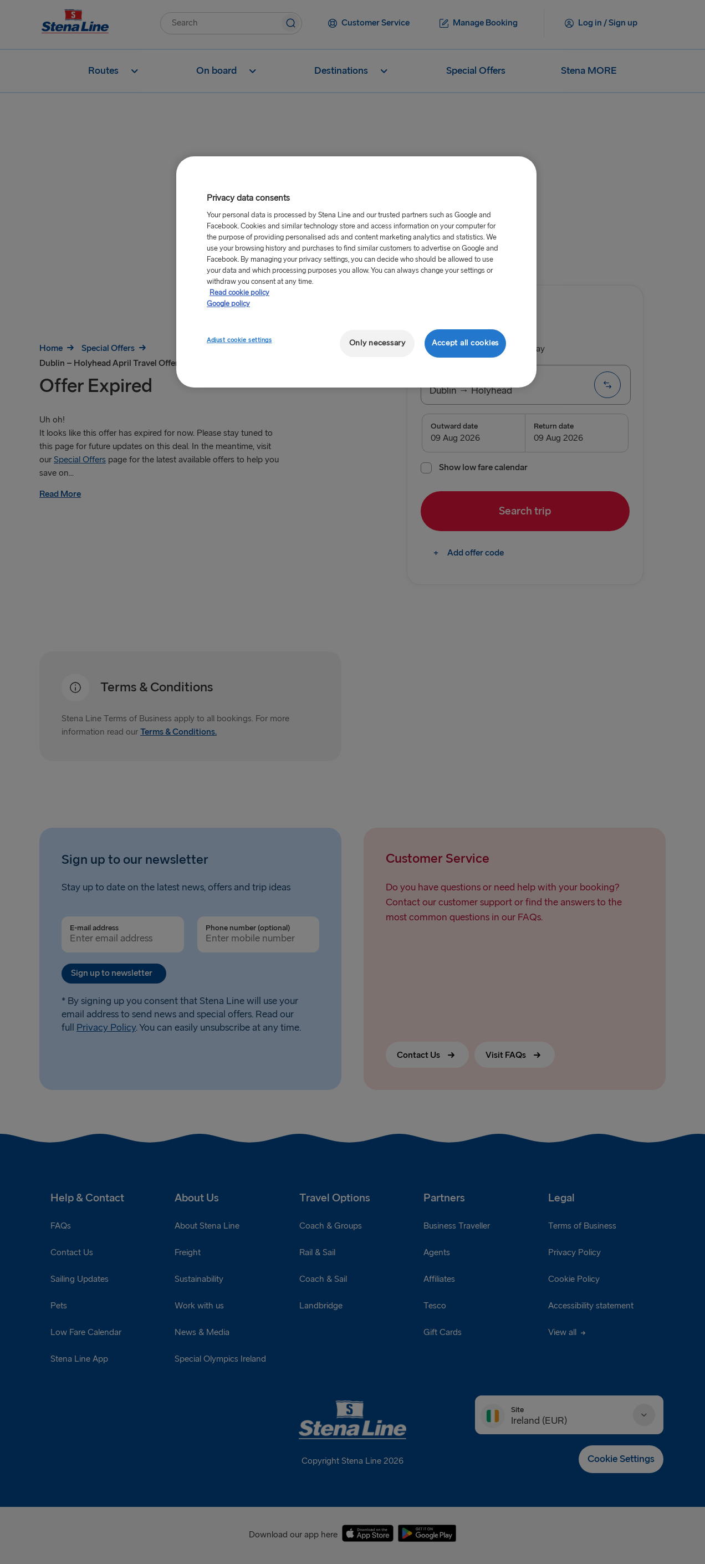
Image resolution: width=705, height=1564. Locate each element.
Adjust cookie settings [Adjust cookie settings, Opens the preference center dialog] (239, 340)
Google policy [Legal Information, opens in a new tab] (228, 303)
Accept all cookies (465, 343)
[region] (356, 272)
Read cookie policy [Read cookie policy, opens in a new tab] (239, 292)
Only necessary (377, 343)
